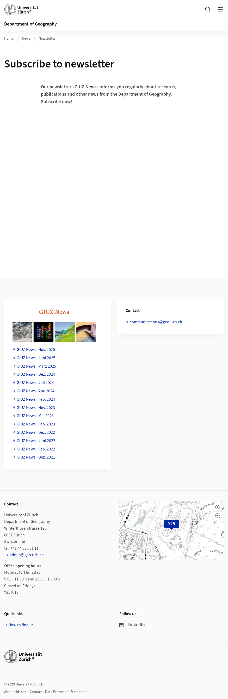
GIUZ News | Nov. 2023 (36, 408)
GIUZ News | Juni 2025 (36, 358)
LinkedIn (132, 625)
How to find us (21, 625)
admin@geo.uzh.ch (27, 555)
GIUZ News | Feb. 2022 (36, 449)
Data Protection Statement (66, 692)
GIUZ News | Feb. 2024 (36, 399)
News (26, 38)
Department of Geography (30, 24)
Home (9, 38)
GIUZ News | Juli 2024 (35, 383)
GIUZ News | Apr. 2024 (35, 391)
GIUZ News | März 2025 (36, 366)
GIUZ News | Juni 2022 (36, 441)
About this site (15, 692)
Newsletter (47, 38)
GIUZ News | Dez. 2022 (36, 432)
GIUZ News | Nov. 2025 (36, 349)
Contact (36, 692)
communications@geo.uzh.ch (156, 322)
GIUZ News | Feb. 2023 (36, 424)
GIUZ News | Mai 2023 (35, 416)
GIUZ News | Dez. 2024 (36, 374)
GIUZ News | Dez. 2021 (36, 457)
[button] (217, 507)
